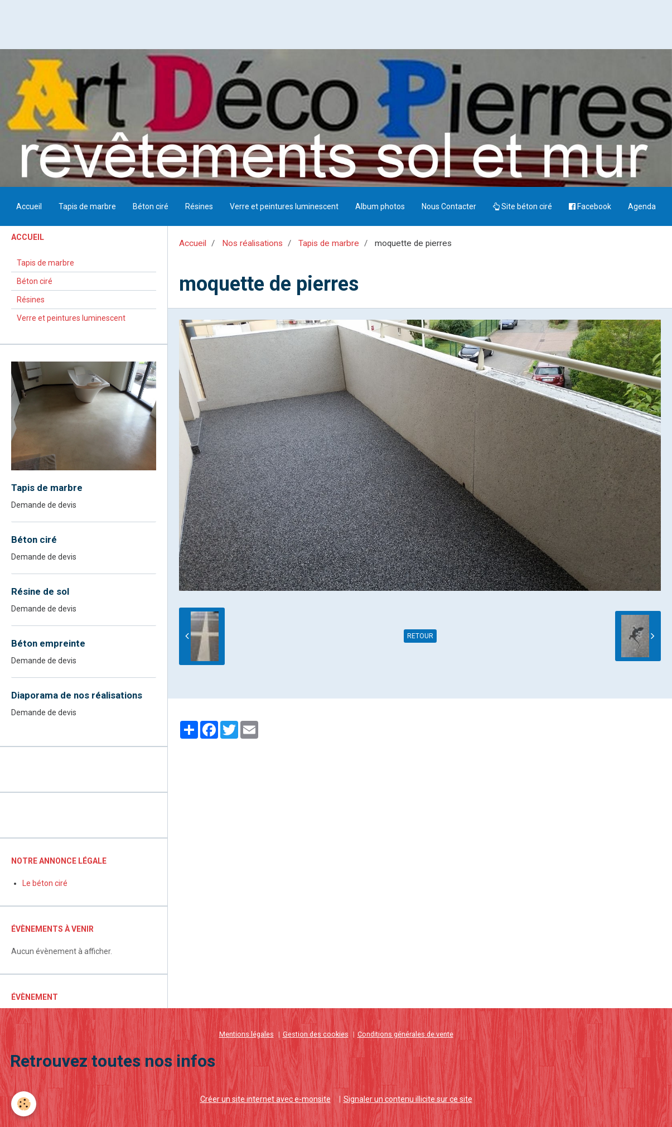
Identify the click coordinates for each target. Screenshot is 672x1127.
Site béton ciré (522, 206)
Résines (199, 206)
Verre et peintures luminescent (284, 206)
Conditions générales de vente (405, 1034)
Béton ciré (150, 206)
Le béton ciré (44, 883)
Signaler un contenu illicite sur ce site (408, 1099)
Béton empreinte (48, 643)
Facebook (590, 206)
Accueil (29, 206)
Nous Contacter (449, 206)
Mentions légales (246, 1034)
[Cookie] (23, 1103)
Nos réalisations (252, 243)
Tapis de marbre (87, 206)
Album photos (380, 206)
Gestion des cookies (316, 1034)
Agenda (642, 206)
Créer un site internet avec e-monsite (265, 1099)
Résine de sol (40, 591)
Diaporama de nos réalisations (76, 695)
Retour (420, 636)
